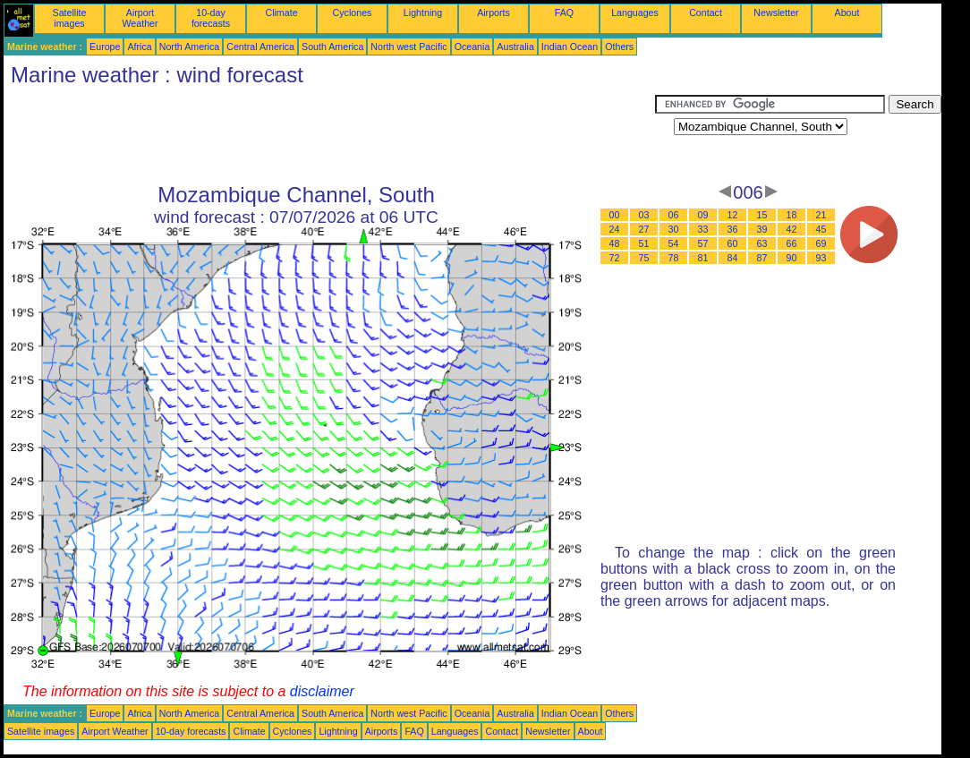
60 (733, 243)
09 (703, 214)
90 (792, 257)
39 (762, 229)
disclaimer (322, 691)
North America (189, 46)
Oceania (472, 46)
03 (644, 214)
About (847, 12)
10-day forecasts (210, 18)
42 (792, 229)
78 (673, 257)
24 (614, 229)
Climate (281, 12)
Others (619, 46)
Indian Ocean (569, 46)
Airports (493, 12)
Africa (139, 46)
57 (703, 243)
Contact (705, 12)
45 (821, 229)
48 (614, 243)
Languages (635, 12)
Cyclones (352, 12)
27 (644, 229)
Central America (260, 46)
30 (673, 229)
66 (792, 243)
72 (614, 257)
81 (703, 257)
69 (821, 243)
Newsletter (775, 12)
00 (614, 214)
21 (821, 214)
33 (703, 229)
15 (762, 214)
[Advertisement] (329, 135)
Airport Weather (139, 18)
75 (644, 257)
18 (792, 214)
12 (733, 214)
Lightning (423, 12)
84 (733, 257)
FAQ (564, 12)
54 (673, 243)
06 (673, 214)
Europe (104, 46)
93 (821, 257)
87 (762, 257)
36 (733, 229)
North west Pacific (408, 46)
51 (644, 243)
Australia (515, 46)
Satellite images (70, 18)
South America (332, 46)
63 (762, 243)
